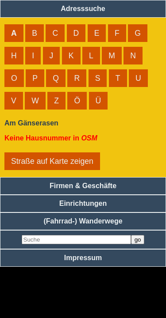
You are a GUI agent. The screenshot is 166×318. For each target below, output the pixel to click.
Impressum (83, 257)
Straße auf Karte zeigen (52, 161)
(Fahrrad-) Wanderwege (82, 221)
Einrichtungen (83, 203)
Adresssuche (83, 8)
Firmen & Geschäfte (83, 185)
